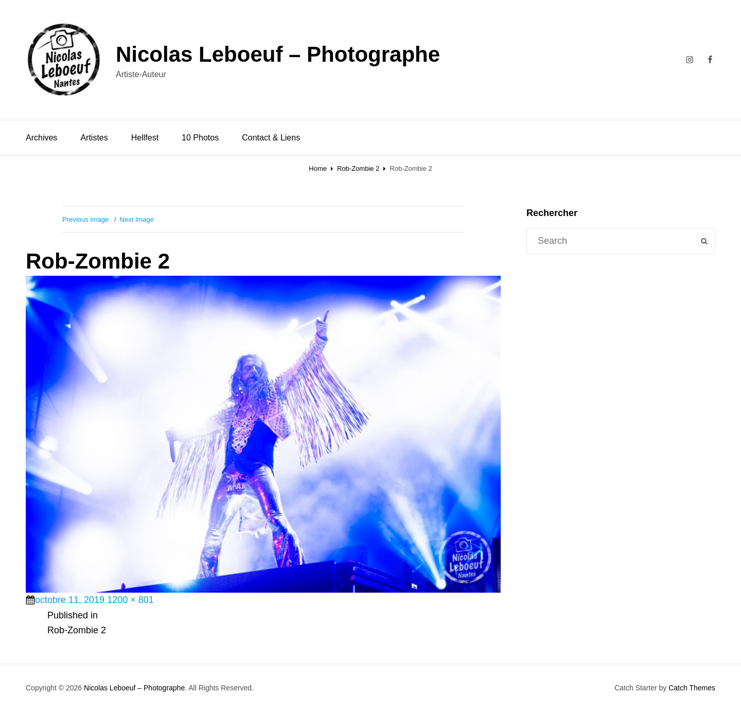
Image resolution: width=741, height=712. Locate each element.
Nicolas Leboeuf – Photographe (278, 54)
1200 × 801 (130, 600)
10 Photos (200, 137)
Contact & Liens (271, 137)
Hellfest (144, 137)
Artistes (94, 137)
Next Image (137, 219)
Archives (41, 137)
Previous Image (85, 219)
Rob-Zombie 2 (358, 168)
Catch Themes (691, 688)
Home (318, 168)
